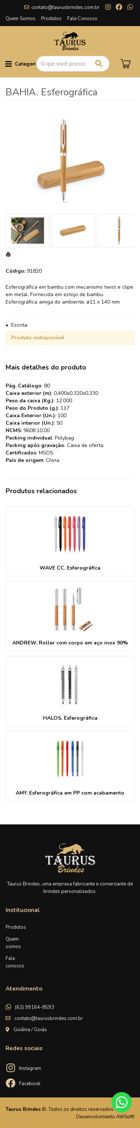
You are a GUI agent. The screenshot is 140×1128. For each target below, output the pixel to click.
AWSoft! (125, 1116)
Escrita (19, 325)
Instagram (30, 1068)
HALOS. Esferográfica (70, 718)
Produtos (51, 18)
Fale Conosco (82, 18)
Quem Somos (20, 18)
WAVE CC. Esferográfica (70, 567)
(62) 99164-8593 (34, 1007)
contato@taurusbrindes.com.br (65, 7)
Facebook (29, 1083)
